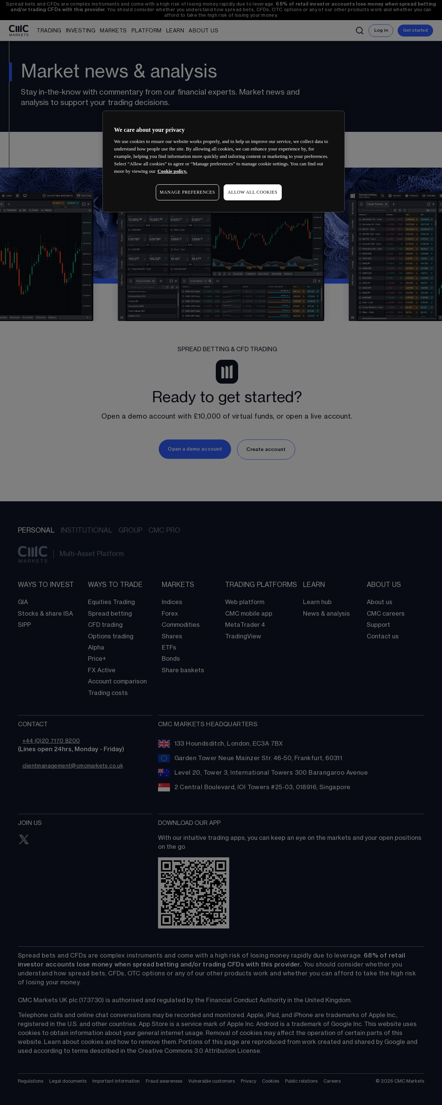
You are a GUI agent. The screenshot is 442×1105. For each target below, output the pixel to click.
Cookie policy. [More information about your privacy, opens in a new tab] (172, 171)
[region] (223, 161)
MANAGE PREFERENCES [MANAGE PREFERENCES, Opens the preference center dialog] (187, 192)
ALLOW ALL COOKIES (253, 192)
